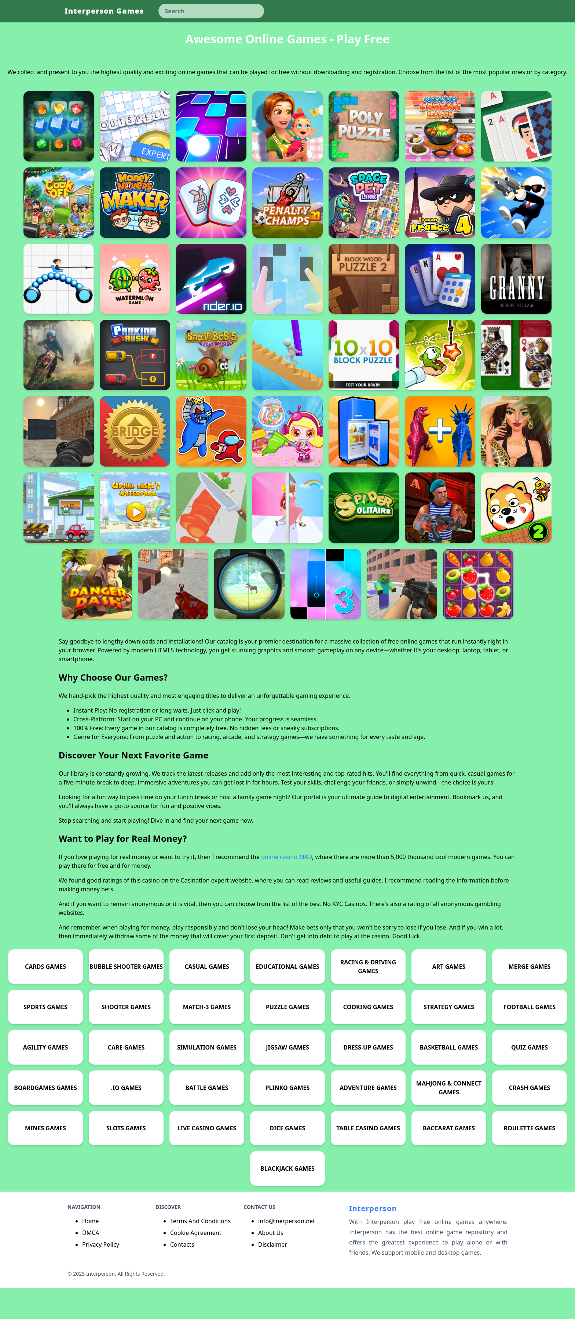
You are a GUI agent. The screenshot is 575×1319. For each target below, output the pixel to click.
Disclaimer (272, 1276)
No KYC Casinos (344, 935)
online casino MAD (286, 888)
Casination (194, 911)
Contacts (182, 1276)
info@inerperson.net (286, 1252)
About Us (270, 1264)
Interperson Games (104, 11)
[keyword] (211, 11)
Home (90, 1252)
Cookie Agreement (195, 1264)
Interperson (373, 1239)
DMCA (90, 1264)
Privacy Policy (100, 1276)
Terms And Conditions (200, 1252)
